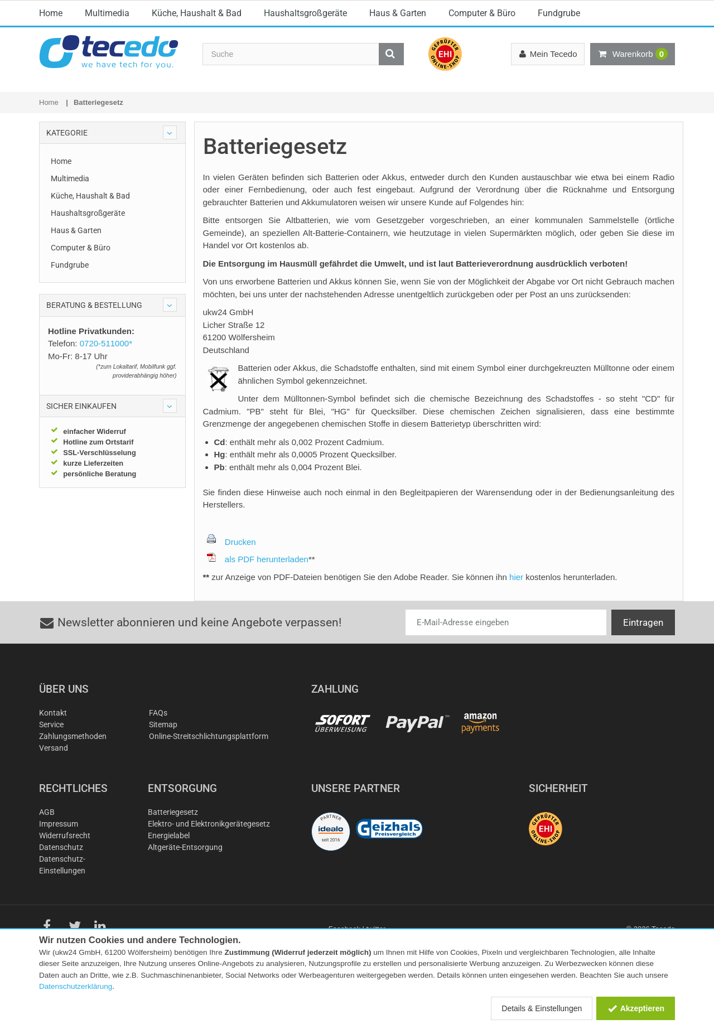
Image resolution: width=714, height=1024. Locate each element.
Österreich (641, 10)
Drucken (231, 569)
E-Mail (251, 8)
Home (50, 105)
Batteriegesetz (173, 839)
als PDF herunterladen (257, 586)
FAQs (158, 740)
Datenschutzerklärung (75, 986)
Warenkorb (632, 54)
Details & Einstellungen (541, 1008)
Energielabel (169, 862)
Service (51, 751)
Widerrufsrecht (64, 862)
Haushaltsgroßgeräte (305, 105)
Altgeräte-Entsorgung (185, 874)
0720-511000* (418, 8)
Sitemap (163, 751)
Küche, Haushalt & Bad (197, 105)
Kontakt (53, 740)
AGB (47, 839)
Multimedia (107, 105)
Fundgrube (559, 105)
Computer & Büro (481, 105)
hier (516, 604)
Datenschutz (61, 874)
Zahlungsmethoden (73, 763)
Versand (53, 775)
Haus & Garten (397, 105)
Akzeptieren (635, 1008)
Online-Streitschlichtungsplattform (208, 763)
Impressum (58, 851)
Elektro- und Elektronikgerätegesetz (209, 851)
